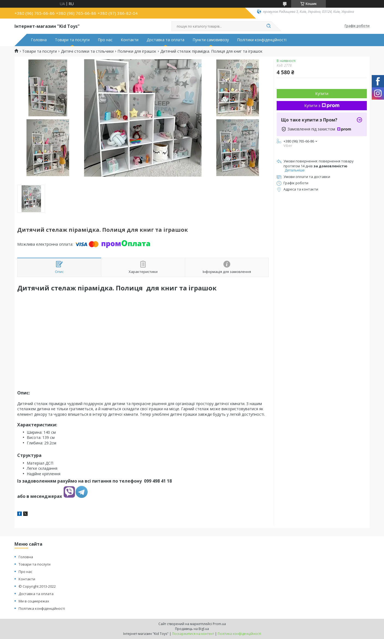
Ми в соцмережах (34, 601)
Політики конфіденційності (261, 40)
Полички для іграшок (136, 51)
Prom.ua (219, 624)
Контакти (129, 40)
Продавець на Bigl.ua (192, 628)
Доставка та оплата (165, 40)
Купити (321, 93)
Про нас (105, 40)
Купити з (321, 105)
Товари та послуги (72, 40)
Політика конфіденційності (42, 608)
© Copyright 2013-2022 (37, 586)
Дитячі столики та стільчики (87, 51)
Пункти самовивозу (211, 40)
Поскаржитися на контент (193, 633)
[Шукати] (268, 26)
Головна (39, 40)
